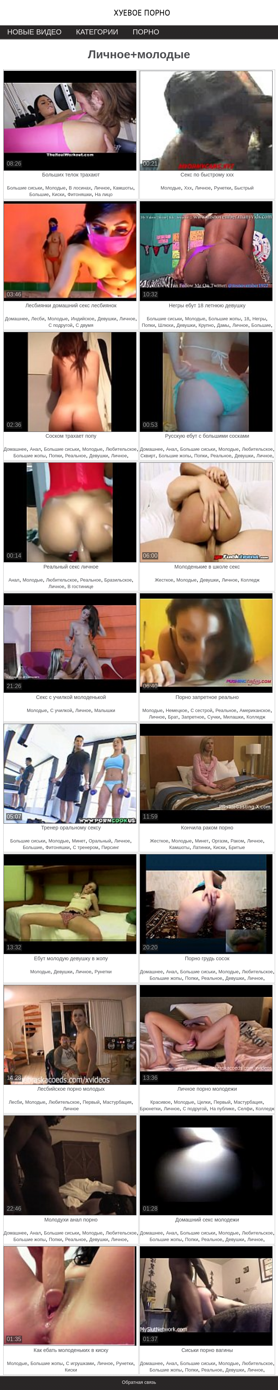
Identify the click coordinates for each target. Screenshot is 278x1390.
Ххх (188, 188)
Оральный (100, 841)
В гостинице (80, 586)
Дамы (223, 325)
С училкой (61, 710)
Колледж (250, 580)
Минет (78, 841)
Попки (148, 325)
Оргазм (219, 841)
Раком (237, 841)
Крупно (206, 325)
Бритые (237, 847)
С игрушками (80, 1363)
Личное (102, 188)
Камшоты (123, 188)
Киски (58, 194)
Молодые (55, 188)
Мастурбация (117, 1102)
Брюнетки (150, 1108)
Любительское (121, 449)
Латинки (201, 847)
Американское (255, 710)
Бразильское (118, 580)
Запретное (192, 717)
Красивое (160, 1102)
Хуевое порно (142, 13)
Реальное (75, 455)
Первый (91, 1102)
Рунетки (222, 188)
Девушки (107, 318)
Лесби (37, 318)
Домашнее (16, 318)
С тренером (85, 847)
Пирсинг (110, 847)
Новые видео (34, 32)
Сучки (213, 717)
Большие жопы (224, 318)
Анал (35, 449)
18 (246, 318)
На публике (222, 1108)
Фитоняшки (79, 194)
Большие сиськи (24, 188)
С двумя (84, 325)
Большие (39, 194)
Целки (203, 1102)
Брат (173, 717)
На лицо (104, 194)
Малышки (104, 710)
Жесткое (164, 580)
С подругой (60, 325)
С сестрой (201, 710)
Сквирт (147, 455)
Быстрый (243, 188)
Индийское (82, 318)
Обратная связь (139, 1382)
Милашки (233, 717)
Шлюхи (165, 325)
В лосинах (80, 188)
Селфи (244, 1108)
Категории (97, 32)
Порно (145, 32)
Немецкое (177, 710)
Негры (259, 318)
